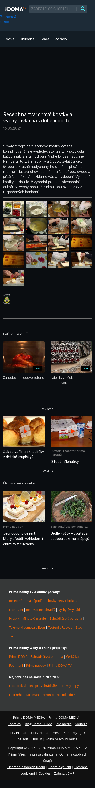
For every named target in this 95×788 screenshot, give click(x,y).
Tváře (44, 39)
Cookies (44, 773)
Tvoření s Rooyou (60, 627)
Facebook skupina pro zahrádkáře (33, 686)
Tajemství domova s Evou (27, 627)
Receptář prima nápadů (26, 601)
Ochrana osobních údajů (26, 767)
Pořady (60, 39)
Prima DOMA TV (60, 665)
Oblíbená (27, 39)
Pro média (63, 723)
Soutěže (81, 723)
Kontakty (14, 723)
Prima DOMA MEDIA (63, 717)
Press (56, 732)
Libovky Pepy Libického (62, 601)
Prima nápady (36, 665)
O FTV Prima (38, 732)
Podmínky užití (59, 767)
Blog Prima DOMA (38, 723)
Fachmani (16, 610)
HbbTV (37, 739)
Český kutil (73, 656)
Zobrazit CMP (64, 773)
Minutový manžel (34, 618)
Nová (10, 39)
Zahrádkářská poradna (66, 618)
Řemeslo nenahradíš (40, 610)
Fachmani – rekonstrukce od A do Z (50, 695)
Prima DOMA (18, 656)
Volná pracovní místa (61, 739)
